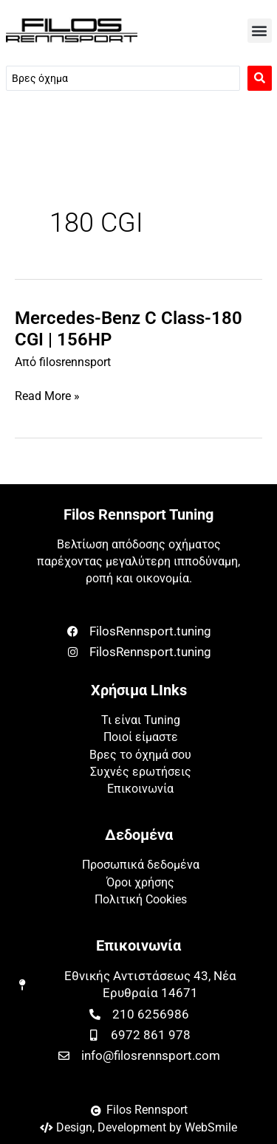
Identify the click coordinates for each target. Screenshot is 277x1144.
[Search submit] (259, 78)
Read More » (47, 396)
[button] (259, 30)
